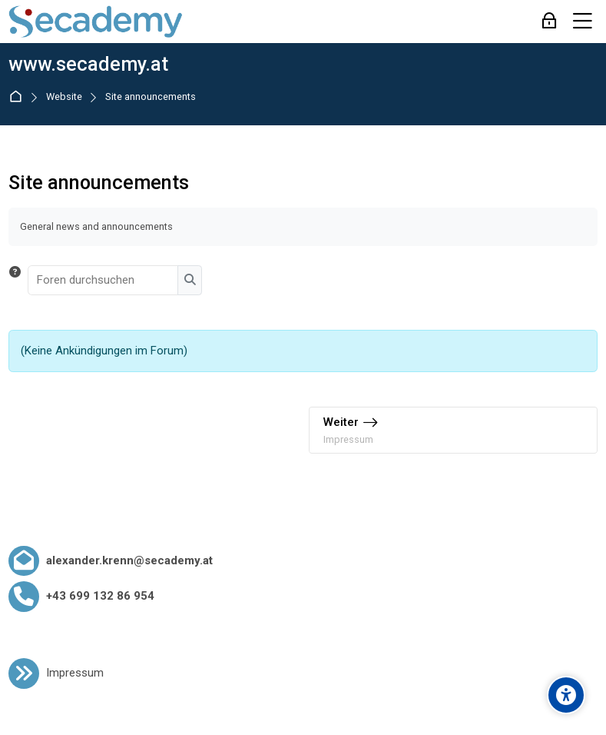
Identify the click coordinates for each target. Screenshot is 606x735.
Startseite (18, 97)
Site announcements (150, 97)
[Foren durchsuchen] (104, 279)
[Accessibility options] (566, 695)
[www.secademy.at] (95, 21)
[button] (15, 279)
